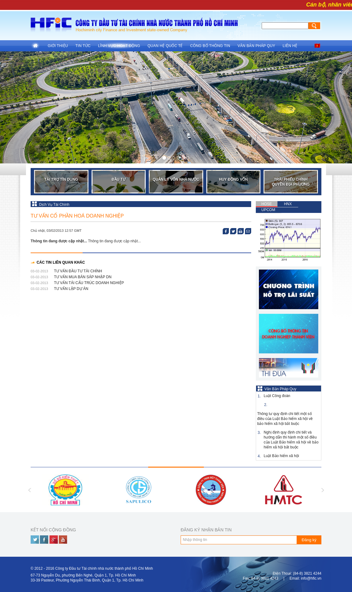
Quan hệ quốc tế (165, 46)
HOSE (266, 204)
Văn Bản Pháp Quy (256, 46)
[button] (26, 107)
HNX (288, 204)
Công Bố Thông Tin (210, 46)
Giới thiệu (58, 46)
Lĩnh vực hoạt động (119, 46)
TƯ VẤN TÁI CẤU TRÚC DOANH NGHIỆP (89, 283)
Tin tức (83, 46)
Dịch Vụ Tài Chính (50, 204)
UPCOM (268, 210)
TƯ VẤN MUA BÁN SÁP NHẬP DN (82, 277)
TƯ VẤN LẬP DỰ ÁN (71, 289)
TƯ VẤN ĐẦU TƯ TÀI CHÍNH (78, 271)
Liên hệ (290, 46)
